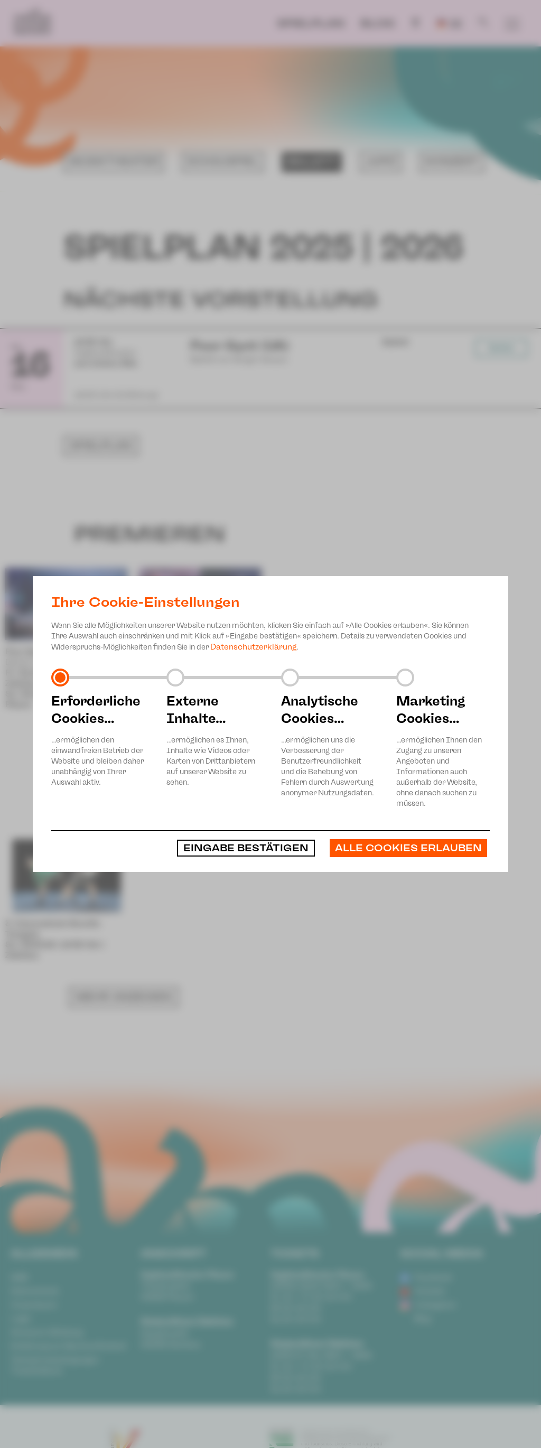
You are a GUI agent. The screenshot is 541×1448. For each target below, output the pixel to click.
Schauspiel (223, 161)
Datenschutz (35, 1291)
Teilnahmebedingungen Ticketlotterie (55, 1365)
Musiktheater (114, 161)
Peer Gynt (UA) (35, 651)
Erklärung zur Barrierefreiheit (68, 1346)
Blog (377, 23)
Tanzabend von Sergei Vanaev (195, 673)
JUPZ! (381, 161)
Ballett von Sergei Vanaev (54, 662)
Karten (501, 348)
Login (21, 1318)
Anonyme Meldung (46, 1332)
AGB (19, 1277)
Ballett (312, 161)
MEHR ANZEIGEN (123, 757)
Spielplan (310, 23)
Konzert (452, 161)
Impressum (34, 1305)
